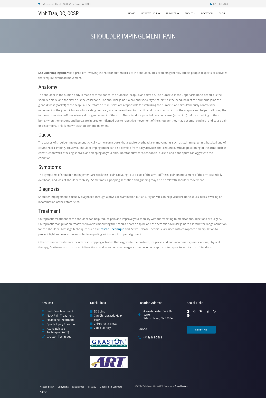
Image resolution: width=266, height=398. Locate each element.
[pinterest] (188, 316)
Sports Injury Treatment (62, 324)
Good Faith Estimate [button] (111, 386)
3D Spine (99, 311)
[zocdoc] (207, 311)
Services (171, 13)
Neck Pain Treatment (60, 315)
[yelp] (194, 311)
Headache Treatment (60, 320)
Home (131, 13)
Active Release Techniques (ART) (58, 330)
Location (207, 13)
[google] (188, 311)
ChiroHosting (181, 385)
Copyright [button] (63, 386)
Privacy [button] (92, 386)
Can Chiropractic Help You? (108, 317)
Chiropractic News (105, 324)
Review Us (201, 329)
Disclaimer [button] (78, 386)
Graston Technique (111, 229)
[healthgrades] (201, 311)
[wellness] (214, 311)
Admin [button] (43, 392)
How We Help (149, 13)
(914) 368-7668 (219, 4)
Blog (222, 13)
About (189, 13)
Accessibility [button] (47, 386)
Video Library (102, 328)
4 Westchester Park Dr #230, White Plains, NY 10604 (64, 4)
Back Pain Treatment (60, 311)
